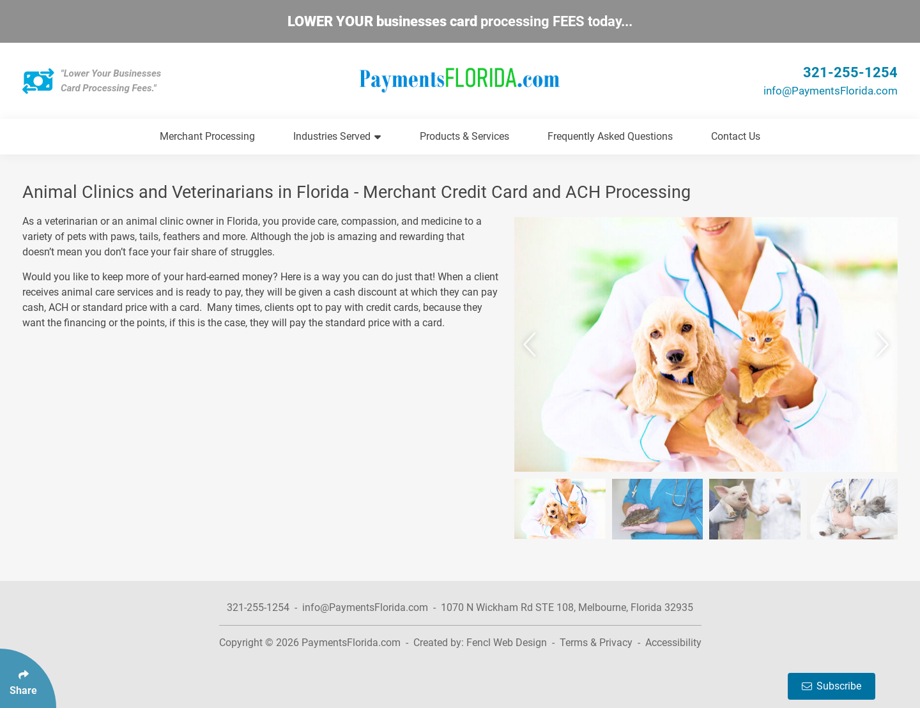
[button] (531, 345)
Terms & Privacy (596, 642)
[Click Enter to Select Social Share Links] (28, 678)
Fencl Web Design (506, 642)
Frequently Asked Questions (610, 136)
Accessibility (673, 642)
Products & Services (464, 136)
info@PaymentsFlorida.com (830, 90)
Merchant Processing (207, 136)
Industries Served (337, 136)
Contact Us (735, 136)
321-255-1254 (850, 72)
